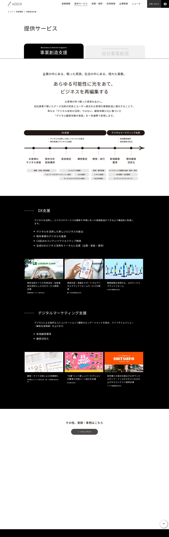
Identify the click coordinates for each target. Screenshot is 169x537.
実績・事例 (97, 3)
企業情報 (123, 3)
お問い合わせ (154, 4)
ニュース (136, 3)
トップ (10, 12)
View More (85, 434)
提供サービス (81, 3)
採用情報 (111, 3)
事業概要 (66, 3)
